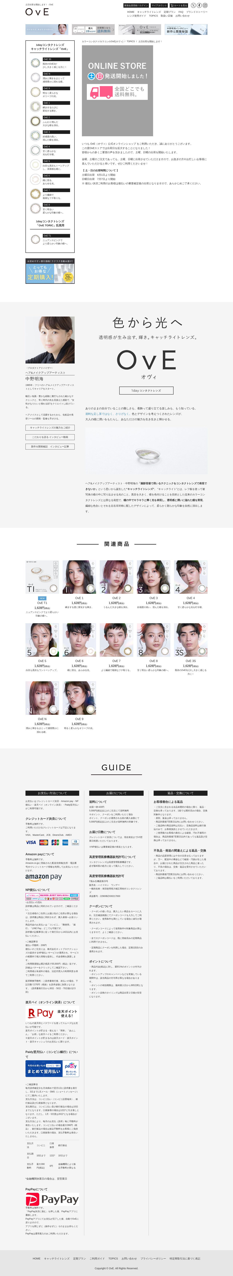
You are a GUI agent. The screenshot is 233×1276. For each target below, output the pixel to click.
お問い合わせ (182, 15)
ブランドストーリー (197, 12)
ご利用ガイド (97, 1258)
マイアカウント (159, 5)
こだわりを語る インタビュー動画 (50, 437)
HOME (130, 12)
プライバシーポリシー (153, 1258)
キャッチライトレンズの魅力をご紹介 (50, 427)
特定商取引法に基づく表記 (185, 1258)
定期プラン (170, 12)
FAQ (181, 12)
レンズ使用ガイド (136, 15)
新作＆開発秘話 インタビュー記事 (50, 446)
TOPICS (153, 15)
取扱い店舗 (167, 15)
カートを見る (179, 5)
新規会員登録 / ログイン (136, 5)
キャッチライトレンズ (149, 12)
